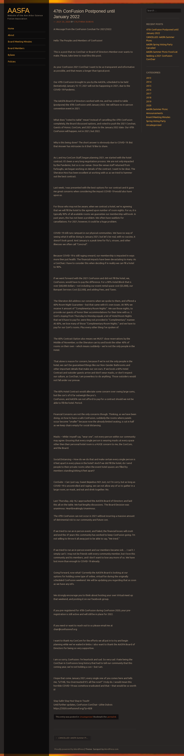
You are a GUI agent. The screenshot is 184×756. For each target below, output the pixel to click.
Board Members (16, 48)
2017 (148, 93)
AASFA (18, 10)
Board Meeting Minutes (20, 41)
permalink (111, 717)
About (11, 35)
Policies (11, 61)
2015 (148, 86)
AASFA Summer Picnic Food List (162, 52)
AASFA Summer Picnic (157, 109)
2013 (148, 78)
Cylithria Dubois (84, 22)
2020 (148, 105)
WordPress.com (111, 749)
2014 (148, 82)
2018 (148, 97)
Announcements (154, 113)
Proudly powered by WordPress (69, 749)
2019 (148, 101)
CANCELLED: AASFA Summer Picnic (72, 738)
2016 (148, 90)
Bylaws (11, 55)
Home (11, 28)
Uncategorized (86, 717)
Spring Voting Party (156, 121)
